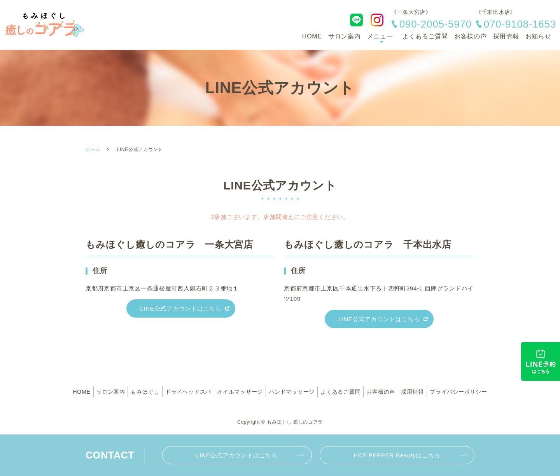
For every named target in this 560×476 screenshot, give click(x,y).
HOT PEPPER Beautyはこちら (397, 455)
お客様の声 (470, 36)
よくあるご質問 (425, 36)
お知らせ (538, 36)
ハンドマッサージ (292, 392)
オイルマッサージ (240, 392)
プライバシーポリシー (458, 392)
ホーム (93, 149)
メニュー (380, 36)
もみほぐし (145, 392)
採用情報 (506, 36)
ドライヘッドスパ (188, 392)
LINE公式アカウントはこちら (181, 308)
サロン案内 (344, 36)
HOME (312, 36)
